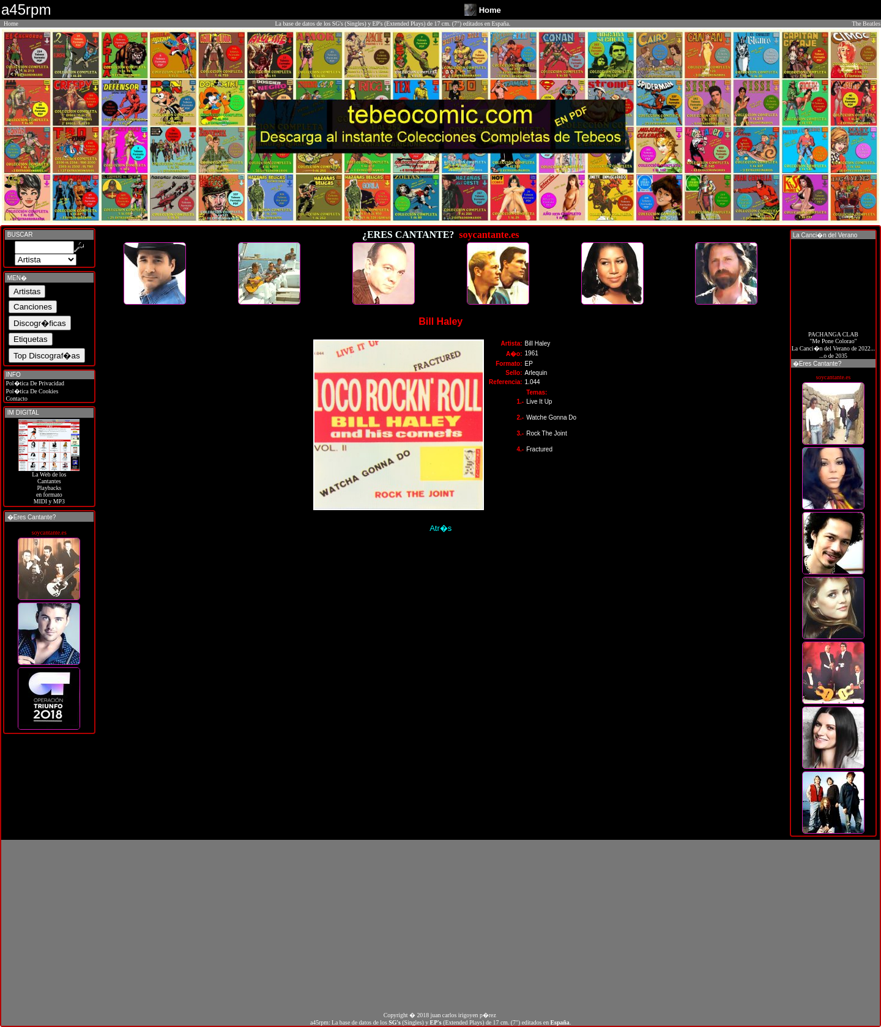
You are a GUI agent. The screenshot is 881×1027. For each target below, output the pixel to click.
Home (11, 23)
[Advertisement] (440, 925)
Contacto (16, 398)
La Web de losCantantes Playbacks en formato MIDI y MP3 (49, 485)
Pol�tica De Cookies (31, 391)
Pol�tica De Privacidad (34, 383)
